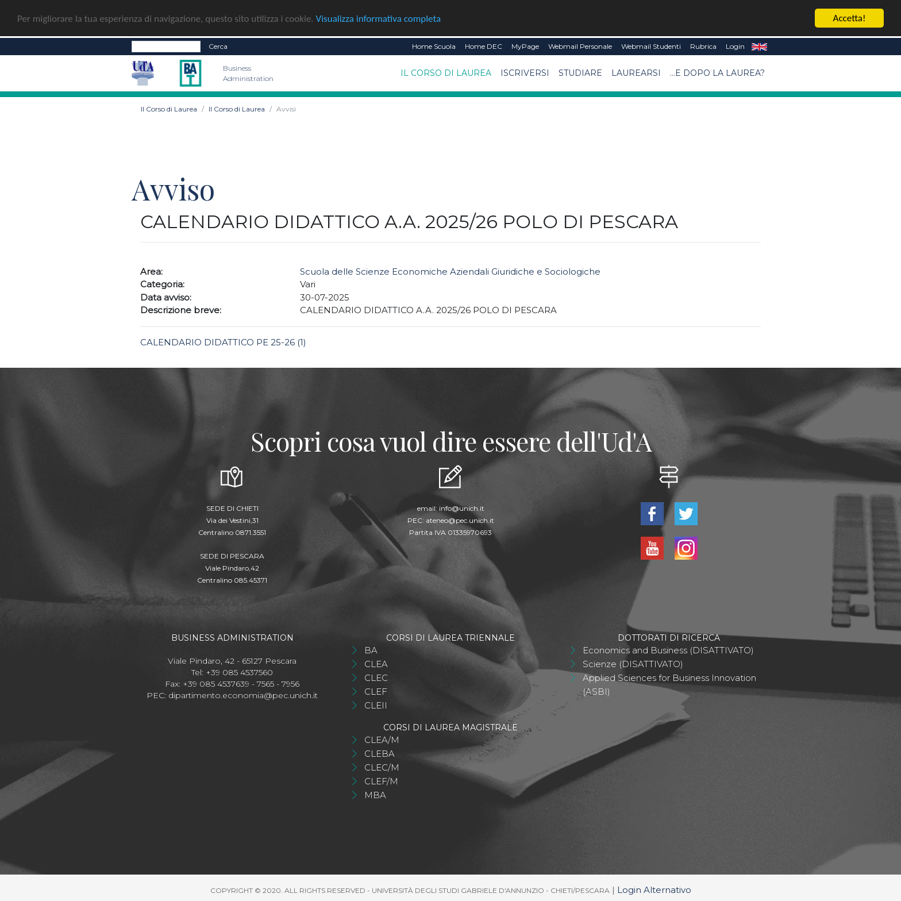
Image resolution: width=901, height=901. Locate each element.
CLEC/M (381, 766)
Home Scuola (434, 45)
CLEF (375, 691)
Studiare (580, 72)
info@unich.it (461, 507)
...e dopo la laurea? (717, 72)
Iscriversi (524, 72)
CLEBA (379, 753)
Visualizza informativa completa (378, 17)
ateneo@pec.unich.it (460, 519)
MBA (375, 794)
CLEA (376, 663)
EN (759, 45)
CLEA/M (381, 739)
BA (371, 649)
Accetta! (849, 17)
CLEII (375, 704)
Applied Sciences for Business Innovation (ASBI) (669, 684)
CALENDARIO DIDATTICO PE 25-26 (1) (223, 341)
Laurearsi (636, 72)
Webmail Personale (580, 45)
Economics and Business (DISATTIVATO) (668, 649)
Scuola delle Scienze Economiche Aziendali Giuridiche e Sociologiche (450, 270)
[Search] (166, 46)
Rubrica (703, 45)
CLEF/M (381, 780)
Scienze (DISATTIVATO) (633, 663)
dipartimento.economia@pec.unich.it (243, 695)
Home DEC (483, 45)
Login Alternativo (654, 889)
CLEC (376, 677)
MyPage (525, 45)
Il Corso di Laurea (446, 72)
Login (735, 45)
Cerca (218, 45)
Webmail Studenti (651, 45)
